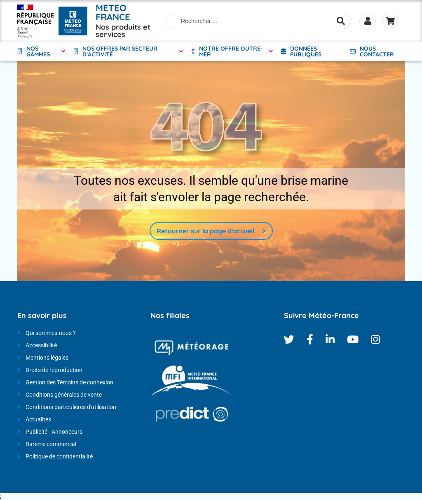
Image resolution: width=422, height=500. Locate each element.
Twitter (289, 339)
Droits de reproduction (54, 370)
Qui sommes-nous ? (51, 333)
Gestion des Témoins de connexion (69, 382)
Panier (390, 21)
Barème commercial (51, 444)
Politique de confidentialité (59, 456)
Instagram (375, 339)
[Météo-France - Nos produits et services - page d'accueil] (35, 21)
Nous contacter (377, 51)
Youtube (353, 339)
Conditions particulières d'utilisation (71, 407)
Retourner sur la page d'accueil (205, 231)
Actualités (38, 419)
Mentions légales (47, 357)
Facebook (310, 339)
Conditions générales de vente (64, 394)
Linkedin (330, 339)
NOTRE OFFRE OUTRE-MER (231, 51)
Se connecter (367, 21)
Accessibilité (41, 345)
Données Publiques (305, 51)
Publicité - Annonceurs (54, 431)
